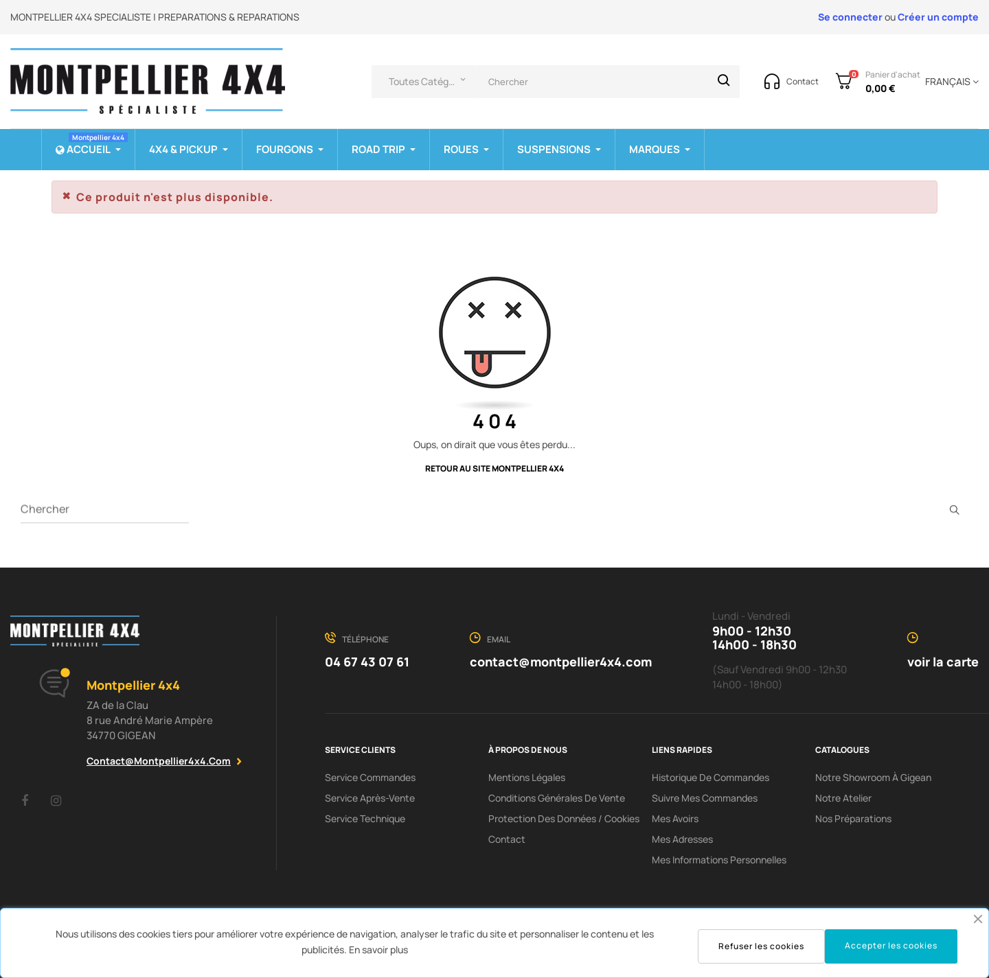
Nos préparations (853, 818)
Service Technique (365, 818)
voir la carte (943, 661)
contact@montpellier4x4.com (159, 760)
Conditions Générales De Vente (556, 797)
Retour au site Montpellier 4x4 (494, 468)
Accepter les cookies (891, 945)
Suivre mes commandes (705, 797)
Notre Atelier (843, 797)
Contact (506, 839)
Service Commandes (370, 777)
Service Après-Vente (370, 797)
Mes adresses (682, 839)
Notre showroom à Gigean (873, 777)
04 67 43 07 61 (367, 661)
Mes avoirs (675, 818)
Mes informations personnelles (719, 859)
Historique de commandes (710, 777)
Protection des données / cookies (563, 818)
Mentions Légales (526, 777)
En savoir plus (378, 949)
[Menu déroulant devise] (949, 81)
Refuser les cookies (761, 946)
